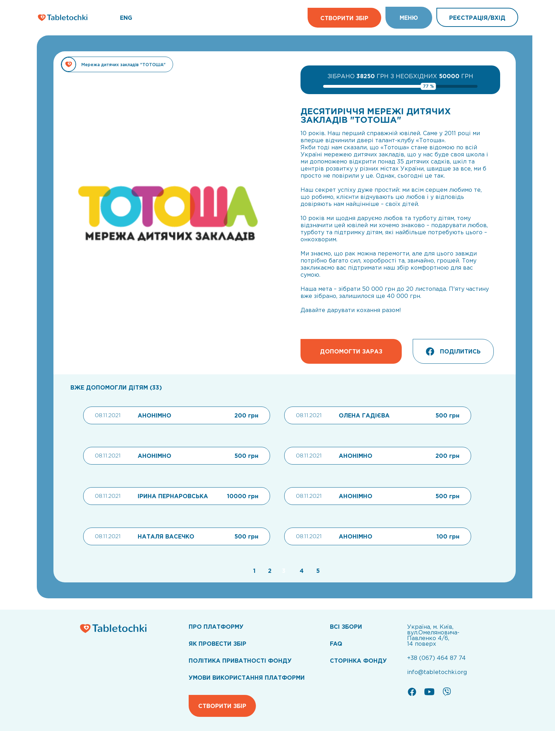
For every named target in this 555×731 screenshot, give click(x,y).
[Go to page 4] (301, 571)
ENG (126, 18)
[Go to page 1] (253, 571)
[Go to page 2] (269, 571)
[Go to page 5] (316, 571)
